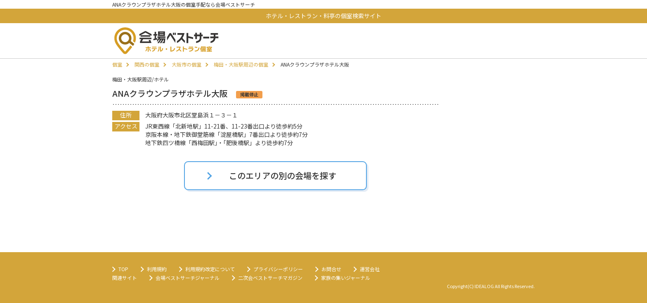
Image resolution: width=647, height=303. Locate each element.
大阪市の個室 (186, 64)
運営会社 (370, 268)
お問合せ (331, 268)
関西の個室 (147, 64)
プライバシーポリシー (278, 268)
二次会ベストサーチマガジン (270, 277)
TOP (123, 268)
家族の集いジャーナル (345, 277)
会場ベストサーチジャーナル (188, 277)
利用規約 (157, 268)
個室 (117, 64)
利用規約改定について (210, 268)
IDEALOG (484, 286)
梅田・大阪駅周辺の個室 (241, 64)
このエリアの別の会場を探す (282, 175)
